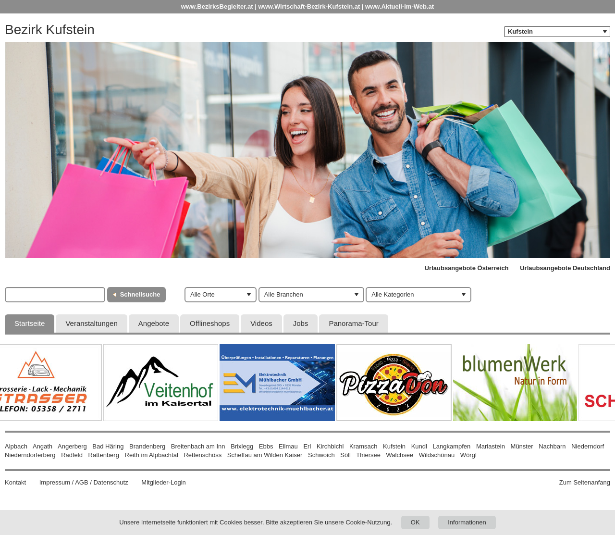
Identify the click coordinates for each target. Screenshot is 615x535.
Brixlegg (242, 446)
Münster (522, 446)
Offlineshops (210, 323)
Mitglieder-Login (163, 482)
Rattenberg (103, 455)
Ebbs (266, 446)
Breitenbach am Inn (198, 446)
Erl (307, 446)
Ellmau (288, 446)
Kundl (419, 446)
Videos (261, 323)
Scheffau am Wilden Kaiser (265, 455)
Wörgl (468, 455)
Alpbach (16, 446)
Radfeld (72, 455)
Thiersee (368, 455)
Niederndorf (587, 446)
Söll (345, 455)
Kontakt (15, 482)
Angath (42, 446)
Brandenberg (147, 446)
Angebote (153, 323)
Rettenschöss (202, 455)
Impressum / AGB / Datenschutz (83, 482)
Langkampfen (452, 446)
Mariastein (490, 446)
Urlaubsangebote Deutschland (565, 268)
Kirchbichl (330, 446)
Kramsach (363, 446)
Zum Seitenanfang (584, 482)
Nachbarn (552, 446)
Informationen (467, 522)
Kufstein (394, 446)
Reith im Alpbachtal (151, 455)
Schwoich (321, 455)
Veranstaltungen (91, 323)
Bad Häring (107, 446)
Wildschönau (437, 455)
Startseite (29, 323)
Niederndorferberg (30, 455)
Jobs (300, 323)
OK (415, 522)
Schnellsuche (140, 294)
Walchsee (400, 455)
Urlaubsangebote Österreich (467, 268)
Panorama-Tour (353, 323)
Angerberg (72, 446)
